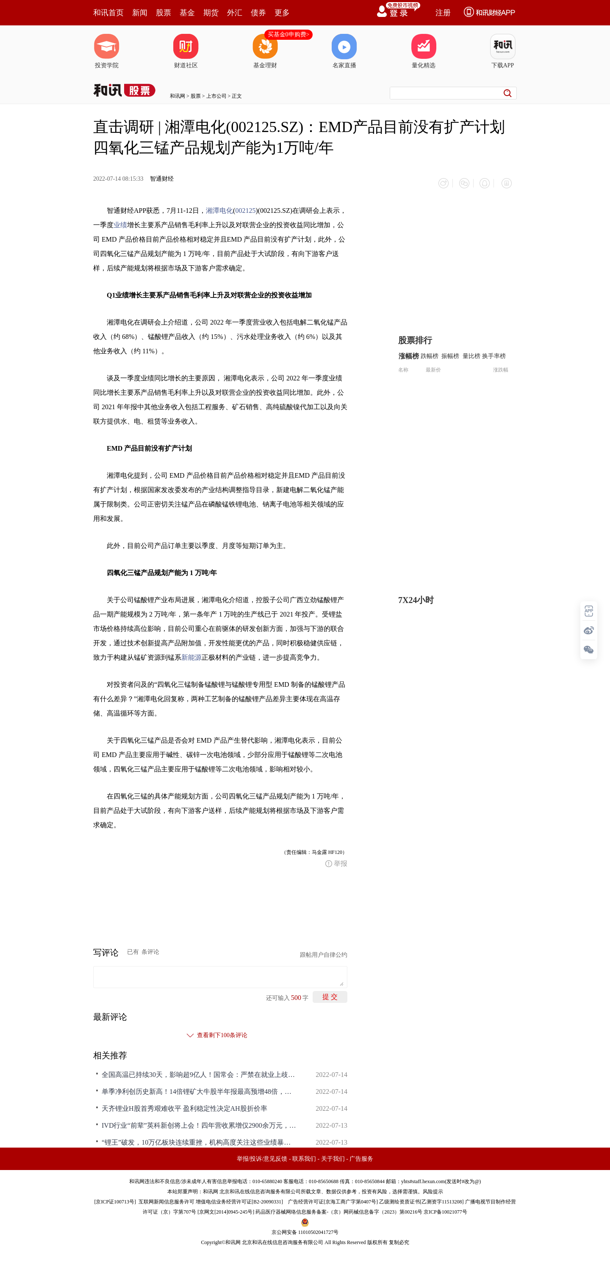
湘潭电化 (219, 207)
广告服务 (361, 1156)
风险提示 (433, 1189)
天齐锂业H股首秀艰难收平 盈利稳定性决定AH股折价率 (184, 1105)
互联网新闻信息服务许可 (166, 1199)
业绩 (120, 222)
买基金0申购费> (289, 34)
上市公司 (216, 96)
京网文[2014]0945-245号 (225, 1209)
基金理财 (265, 51)
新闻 (139, 12)
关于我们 (333, 1156)
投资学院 (106, 51)
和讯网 (177, 96)
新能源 (191, 654)
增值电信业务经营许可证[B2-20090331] (239, 1199)
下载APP (503, 51)
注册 (443, 12)
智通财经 (162, 179)
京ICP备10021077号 (445, 1209)
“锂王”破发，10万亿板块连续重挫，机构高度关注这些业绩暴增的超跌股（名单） (199, 1139)
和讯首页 (108, 12)
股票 (163, 12)
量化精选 (423, 51)
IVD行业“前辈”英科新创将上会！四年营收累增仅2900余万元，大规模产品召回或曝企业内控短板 (199, 1122)
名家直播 (344, 51)
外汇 (234, 12)
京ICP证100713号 (115, 1199)
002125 (245, 207)
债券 (258, 12)
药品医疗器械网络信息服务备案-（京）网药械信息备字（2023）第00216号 (338, 1209)
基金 (187, 12)
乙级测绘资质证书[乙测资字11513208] (421, 1199)
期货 (211, 12)
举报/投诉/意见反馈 (262, 1156)
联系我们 (304, 1156)
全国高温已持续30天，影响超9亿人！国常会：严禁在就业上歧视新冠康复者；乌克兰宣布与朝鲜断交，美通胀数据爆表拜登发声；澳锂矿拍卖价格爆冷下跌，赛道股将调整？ (199, 1071)
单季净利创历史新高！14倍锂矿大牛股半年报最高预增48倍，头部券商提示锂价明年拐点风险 (199, 1088)
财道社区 (186, 51)
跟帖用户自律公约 (323, 952)
